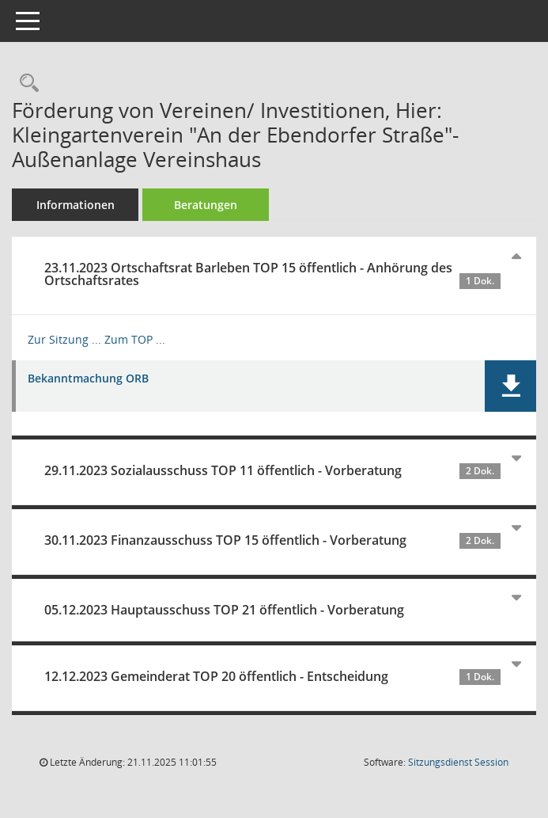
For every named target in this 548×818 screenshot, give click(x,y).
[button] (510, 386)
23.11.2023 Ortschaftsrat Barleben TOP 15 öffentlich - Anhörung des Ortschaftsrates (272, 274)
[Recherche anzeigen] (25, 83)
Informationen (75, 204)
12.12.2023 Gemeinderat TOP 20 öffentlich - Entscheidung (272, 676)
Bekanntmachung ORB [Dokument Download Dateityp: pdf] (88, 379)
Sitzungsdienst (458, 762)
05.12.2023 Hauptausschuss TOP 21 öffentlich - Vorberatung (224, 609)
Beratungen (205, 204)
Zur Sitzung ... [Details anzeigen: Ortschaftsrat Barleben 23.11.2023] (64, 339)
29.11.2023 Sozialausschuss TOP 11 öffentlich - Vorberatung (272, 470)
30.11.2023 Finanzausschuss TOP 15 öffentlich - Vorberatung (272, 540)
